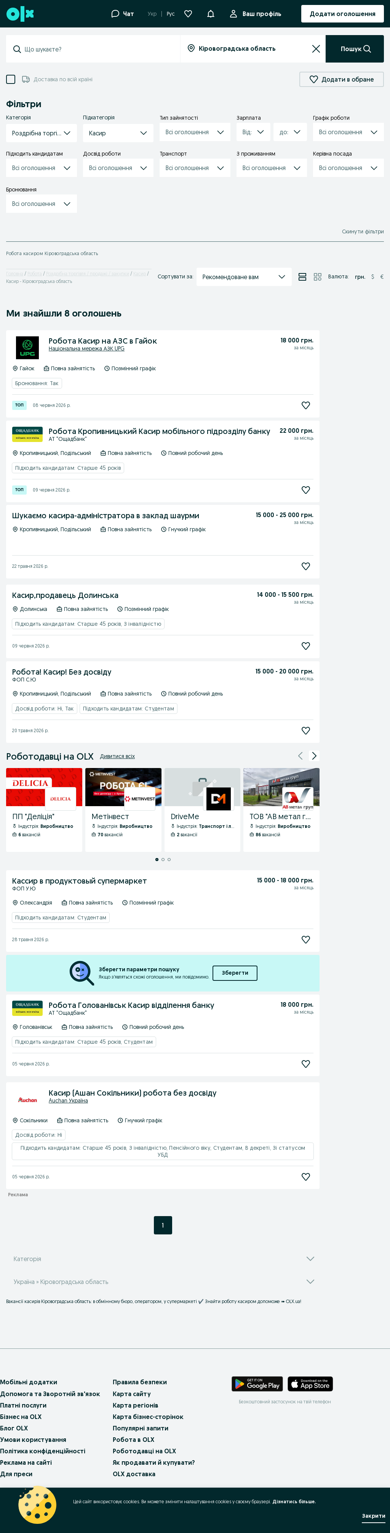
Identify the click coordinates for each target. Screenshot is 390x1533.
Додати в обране (341, 79)
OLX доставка (134, 1474)
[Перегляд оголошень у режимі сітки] (317, 276)
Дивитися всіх (117, 756)
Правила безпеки (140, 1382)
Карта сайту (132, 1394)
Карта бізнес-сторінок (148, 1417)
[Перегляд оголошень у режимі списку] (302, 276)
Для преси (16, 1474)
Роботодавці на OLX (144, 1451)
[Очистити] (316, 48)
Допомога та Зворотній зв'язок (50, 1394)
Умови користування (33, 1439)
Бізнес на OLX (21, 1417)
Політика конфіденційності (42, 1451)
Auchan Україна (68, 1100)
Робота (34, 273)
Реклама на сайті (26, 1462)
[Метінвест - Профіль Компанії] (123, 810)
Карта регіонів (135, 1405)
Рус (171, 13)
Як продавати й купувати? (154, 1462)
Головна (14, 273)
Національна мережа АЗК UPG (87, 348)
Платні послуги (23, 1405)
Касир (139, 273)
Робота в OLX (133, 1439)
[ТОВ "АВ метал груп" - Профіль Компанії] (281, 810)
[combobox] (98, 49)
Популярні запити (140, 1428)
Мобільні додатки (28, 1382)
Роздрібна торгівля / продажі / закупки (87, 273)
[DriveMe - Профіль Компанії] (203, 810)
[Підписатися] (305, 405)
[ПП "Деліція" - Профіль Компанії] (44, 810)
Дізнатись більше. (294, 1501)
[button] (210, 13)
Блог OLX (14, 1428)
